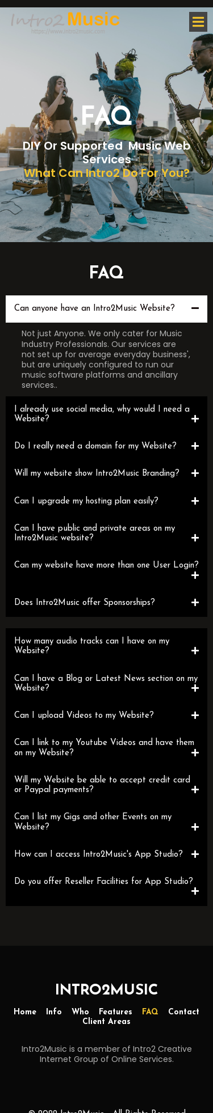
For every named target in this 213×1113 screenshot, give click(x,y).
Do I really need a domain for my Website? (95, 446)
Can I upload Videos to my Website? (84, 716)
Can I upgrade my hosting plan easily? (86, 501)
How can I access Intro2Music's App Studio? (98, 854)
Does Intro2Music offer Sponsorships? (84, 603)
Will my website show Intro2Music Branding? (96, 473)
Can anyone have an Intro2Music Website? (94, 308)
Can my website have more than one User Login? (106, 565)
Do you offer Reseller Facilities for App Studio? (103, 882)
